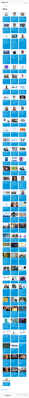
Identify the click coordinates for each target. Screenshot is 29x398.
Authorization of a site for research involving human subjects (14, 91)
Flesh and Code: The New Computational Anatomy (22, 144)
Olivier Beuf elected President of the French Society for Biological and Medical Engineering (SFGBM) (6, 19)
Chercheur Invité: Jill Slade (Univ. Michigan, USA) (14, 259)
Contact (18, 394)
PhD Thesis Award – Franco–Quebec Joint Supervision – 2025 (22, 40)
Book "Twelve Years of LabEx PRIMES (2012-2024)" (6, 101)
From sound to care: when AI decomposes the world (6, 71)
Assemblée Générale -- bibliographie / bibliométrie (22, 345)
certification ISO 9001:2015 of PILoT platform (5, 208)
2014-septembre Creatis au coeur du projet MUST (14, 303)
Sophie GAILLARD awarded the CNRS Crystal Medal (5, 153)
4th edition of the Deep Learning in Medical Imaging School (6, 182)
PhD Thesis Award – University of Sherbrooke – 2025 (6, 91)
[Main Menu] (26, 3)
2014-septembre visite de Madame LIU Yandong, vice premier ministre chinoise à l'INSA (6, 313)
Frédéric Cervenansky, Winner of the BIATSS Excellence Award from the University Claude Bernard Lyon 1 (22, 102)
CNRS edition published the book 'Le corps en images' (6, 240)
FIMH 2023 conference (6, 217)
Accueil (4, 5)
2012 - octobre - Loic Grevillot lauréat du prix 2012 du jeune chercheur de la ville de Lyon (6, 350)
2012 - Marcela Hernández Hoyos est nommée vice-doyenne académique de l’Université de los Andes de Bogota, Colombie (6, 362)
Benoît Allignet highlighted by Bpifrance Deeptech (14, 29)
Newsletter (22, 394)
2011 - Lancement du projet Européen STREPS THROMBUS (6, 384)
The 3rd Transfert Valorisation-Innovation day (22, 124)
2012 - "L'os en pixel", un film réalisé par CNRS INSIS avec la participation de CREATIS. (22, 361)
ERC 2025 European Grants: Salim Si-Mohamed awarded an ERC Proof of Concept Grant (22, 19)
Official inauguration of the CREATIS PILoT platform (6, 229)
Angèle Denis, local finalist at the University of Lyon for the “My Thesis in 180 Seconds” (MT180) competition (22, 30)
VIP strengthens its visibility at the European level (21, 71)
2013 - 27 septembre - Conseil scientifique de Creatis (22, 312)
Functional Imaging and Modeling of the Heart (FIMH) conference (14, 163)
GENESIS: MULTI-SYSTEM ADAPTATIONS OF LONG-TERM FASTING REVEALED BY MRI (14, 219)
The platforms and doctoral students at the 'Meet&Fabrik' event (22, 163)
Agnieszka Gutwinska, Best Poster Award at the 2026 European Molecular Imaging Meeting (14, 19)
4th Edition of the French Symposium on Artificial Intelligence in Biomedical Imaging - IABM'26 (6, 30)
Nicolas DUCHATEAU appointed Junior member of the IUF (14, 240)
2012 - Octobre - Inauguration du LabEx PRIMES (14, 349)
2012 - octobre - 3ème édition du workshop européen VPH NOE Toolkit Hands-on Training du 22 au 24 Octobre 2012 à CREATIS (14, 338)
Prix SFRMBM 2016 (5, 289)
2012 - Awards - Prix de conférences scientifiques (14, 360)
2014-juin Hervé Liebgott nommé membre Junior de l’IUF (22, 303)
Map (20, 394)
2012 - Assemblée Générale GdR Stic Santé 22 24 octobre (6, 336)
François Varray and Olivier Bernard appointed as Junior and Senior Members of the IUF (14, 81)
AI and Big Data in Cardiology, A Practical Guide (6, 163)
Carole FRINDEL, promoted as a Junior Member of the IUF (14, 112)
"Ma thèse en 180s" (5, 302)
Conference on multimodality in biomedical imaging (6, 144)
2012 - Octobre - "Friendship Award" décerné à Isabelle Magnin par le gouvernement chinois (22, 337)
